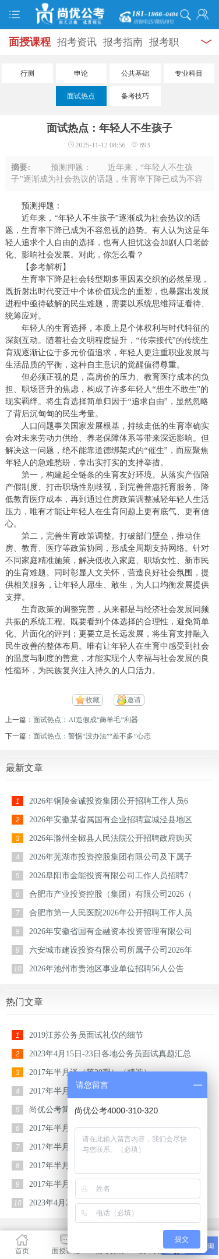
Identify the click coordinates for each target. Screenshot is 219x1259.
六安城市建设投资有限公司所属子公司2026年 (110, 950)
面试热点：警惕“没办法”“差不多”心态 (91, 736)
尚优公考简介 (53, 1109)
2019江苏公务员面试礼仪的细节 (86, 1035)
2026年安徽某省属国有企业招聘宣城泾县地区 (110, 819)
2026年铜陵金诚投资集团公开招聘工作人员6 (108, 801)
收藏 (93, 700)
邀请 (134, 700)
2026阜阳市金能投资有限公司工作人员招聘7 (108, 875)
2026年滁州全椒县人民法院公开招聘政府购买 (110, 838)
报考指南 (123, 42)
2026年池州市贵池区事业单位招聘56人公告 (106, 968)
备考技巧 (135, 96)
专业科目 (189, 73)
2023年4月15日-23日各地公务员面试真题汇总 (110, 1053)
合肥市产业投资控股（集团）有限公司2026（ (110, 894)
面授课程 (30, 42)
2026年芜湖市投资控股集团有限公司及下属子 (110, 857)
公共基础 (135, 73)
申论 (81, 73)
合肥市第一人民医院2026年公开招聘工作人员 (110, 912)
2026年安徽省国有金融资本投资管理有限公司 (110, 931)
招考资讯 (77, 42)
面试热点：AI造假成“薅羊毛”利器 (85, 720)
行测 (27, 73)
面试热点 (81, 96)
